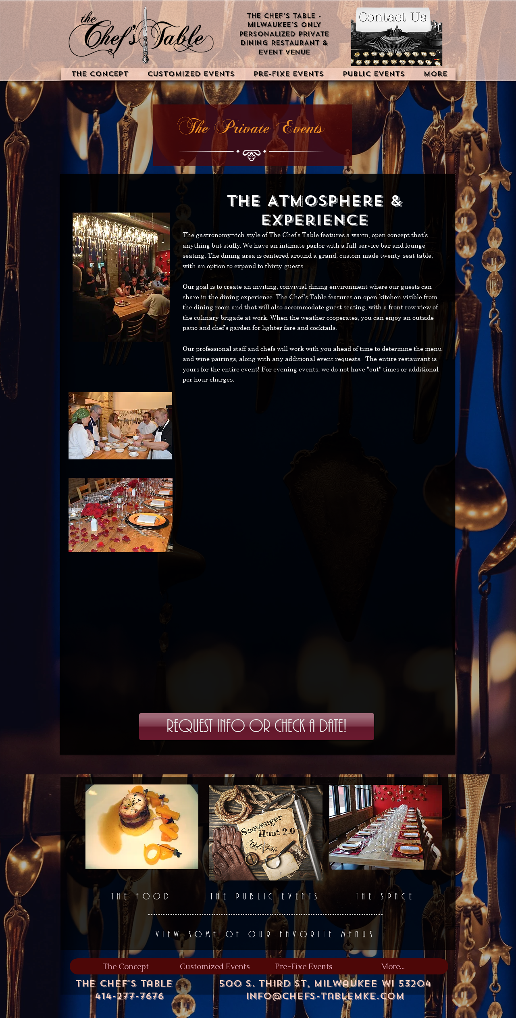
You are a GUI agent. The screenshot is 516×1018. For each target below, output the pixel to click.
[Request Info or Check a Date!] (256, 726)
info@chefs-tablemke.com (325, 996)
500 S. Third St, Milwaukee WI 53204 (325, 983)
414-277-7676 (129, 996)
